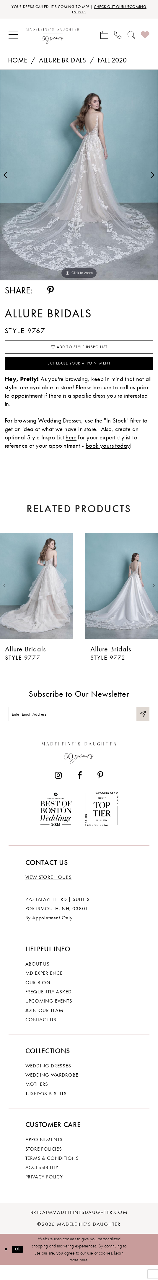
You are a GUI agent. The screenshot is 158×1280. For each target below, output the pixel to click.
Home (17, 63)
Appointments (44, 1154)
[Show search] (131, 37)
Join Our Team (44, 1025)
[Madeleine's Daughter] (79, 766)
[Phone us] (118, 37)
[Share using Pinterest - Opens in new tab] (50, 293)
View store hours (48, 892)
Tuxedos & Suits (46, 1108)
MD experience (44, 988)
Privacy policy (44, 1191)
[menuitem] (13, 38)
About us (37, 978)
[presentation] (36, 597)
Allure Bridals (62, 63)
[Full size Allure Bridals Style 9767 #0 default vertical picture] (79, 178)
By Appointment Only (49, 932)
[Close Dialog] (7, 1264)
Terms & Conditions (52, 1173)
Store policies (43, 1163)
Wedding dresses (48, 1080)
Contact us (40, 1034)
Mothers (36, 1099)
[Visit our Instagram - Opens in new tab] (58, 790)
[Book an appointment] (104, 37)
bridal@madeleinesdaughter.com (79, 1227)
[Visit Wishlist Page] (145, 37)
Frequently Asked (48, 1006)
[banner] (53, 37)
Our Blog (38, 997)
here (84, 1274)
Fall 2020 (112, 63)
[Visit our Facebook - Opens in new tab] (79, 790)
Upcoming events (48, 1015)
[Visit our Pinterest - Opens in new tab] (100, 790)
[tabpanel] (79, 178)
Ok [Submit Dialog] (21, 1264)
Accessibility (41, 1182)
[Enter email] (79, 726)
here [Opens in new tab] (71, 448)
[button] (13, 38)
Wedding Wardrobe (51, 1089)
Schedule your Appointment (79, 372)
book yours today (108, 456)
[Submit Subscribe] (141, 726)
